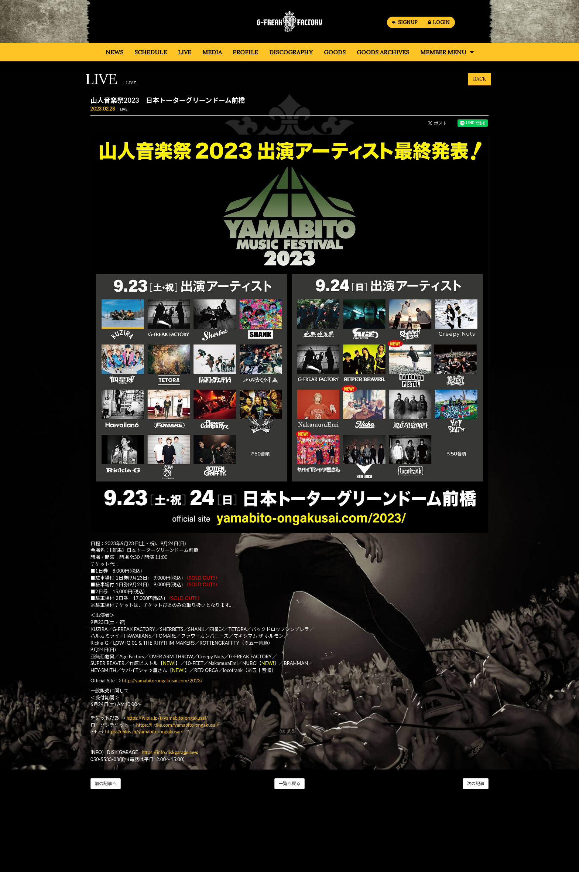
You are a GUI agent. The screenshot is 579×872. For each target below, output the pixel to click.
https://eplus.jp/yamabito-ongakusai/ (144, 731)
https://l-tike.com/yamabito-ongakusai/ (178, 725)
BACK (479, 79)
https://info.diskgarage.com (170, 752)
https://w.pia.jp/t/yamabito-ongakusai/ (167, 718)
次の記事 (475, 783)
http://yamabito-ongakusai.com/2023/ (162, 680)
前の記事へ (106, 783)
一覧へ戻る (289, 783)
